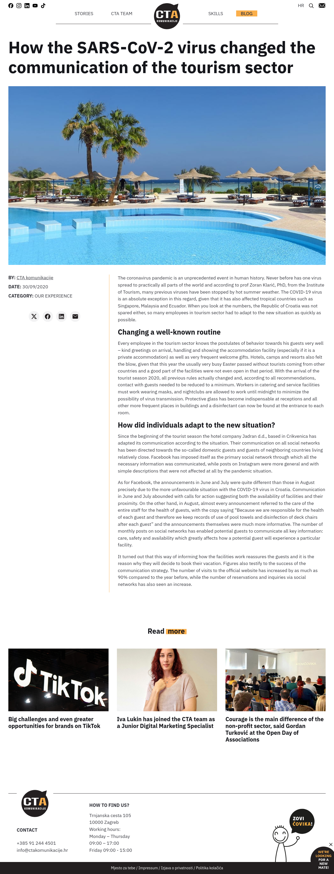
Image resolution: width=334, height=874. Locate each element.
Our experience (54, 296)
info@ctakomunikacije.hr (42, 850)
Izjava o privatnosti (177, 867)
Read (167, 631)
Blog (247, 13)
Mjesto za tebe (123, 867)
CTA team (122, 13)
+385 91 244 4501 (37, 843)
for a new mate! (323, 860)
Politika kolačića (209, 867)
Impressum (148, 867)
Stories (84, 13)
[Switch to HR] (301, 5)
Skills (215, 13)
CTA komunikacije (35, 278)
